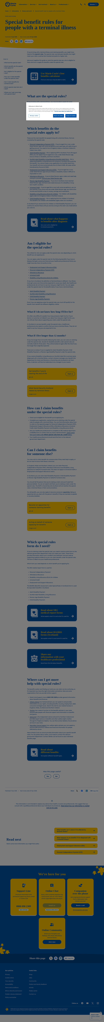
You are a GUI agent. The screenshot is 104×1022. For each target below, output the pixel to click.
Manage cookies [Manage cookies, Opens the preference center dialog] (34, 115)
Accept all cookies (71, 115)
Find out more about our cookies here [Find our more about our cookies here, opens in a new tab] (63, 111)
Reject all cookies (58, 115)
